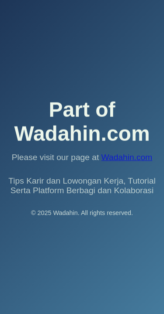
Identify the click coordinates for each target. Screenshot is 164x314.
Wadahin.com (127, 157)
